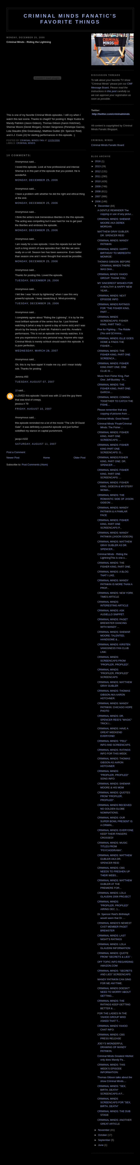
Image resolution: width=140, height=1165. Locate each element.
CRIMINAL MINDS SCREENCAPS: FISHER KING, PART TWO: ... (112, 320)
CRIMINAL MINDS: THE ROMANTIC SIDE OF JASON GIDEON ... (115, 499)
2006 (98, 201)
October (103, 1135)
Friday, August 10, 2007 (33, 408)
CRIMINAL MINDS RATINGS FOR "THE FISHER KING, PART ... (113, 308)
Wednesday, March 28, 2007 (36, 350)
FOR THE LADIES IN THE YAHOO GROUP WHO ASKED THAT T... (112, 1017)
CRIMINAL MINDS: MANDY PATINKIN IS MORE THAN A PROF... (114, 584)
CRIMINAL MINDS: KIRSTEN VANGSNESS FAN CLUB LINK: (113, 648)
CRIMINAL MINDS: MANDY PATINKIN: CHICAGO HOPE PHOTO (114, 707)
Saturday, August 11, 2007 (35, 443)
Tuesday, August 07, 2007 (35, 381)
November (104, 1130)
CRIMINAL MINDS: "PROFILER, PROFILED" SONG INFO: (112, 775)
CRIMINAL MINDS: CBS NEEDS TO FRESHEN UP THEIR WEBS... (113, 871)
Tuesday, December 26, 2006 (37, 280)
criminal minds (26, 143)
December (104, 205)
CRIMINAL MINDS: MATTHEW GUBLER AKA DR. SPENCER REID (114, 859)
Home (46, 457)
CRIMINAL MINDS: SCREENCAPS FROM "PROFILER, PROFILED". (113, 661)
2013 (98, 166)
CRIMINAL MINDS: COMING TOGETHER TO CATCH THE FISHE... (115, 401)
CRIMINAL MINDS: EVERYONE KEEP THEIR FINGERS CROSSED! (115, 834)
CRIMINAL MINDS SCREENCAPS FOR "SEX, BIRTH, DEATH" (114, 1102)
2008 (98, 191)
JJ (16, 390)
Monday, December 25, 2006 (36, 180)
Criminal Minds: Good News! (113, 418)
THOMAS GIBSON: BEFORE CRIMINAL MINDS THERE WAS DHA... (113, 265)
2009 (98, 186)
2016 (98, 161)
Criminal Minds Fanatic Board (107, 145)
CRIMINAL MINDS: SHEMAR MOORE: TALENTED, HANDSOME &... (113, 635)
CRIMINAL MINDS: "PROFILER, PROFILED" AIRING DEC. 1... (112, 905)
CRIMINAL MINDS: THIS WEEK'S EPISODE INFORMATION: (111, 1068)
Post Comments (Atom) (35, 464)
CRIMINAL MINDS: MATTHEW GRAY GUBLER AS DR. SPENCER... (114, 545)
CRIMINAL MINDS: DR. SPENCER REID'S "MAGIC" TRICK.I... (114, 719)
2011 (98, 176)
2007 (98, 196)
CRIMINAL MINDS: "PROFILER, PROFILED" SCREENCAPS (112, 673)
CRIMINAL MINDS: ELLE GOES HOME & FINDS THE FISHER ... (115, 342)
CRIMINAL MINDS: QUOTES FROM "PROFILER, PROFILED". (113, 796)
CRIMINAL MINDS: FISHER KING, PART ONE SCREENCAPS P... (113, 524)
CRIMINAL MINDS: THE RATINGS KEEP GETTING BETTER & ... (113, 1004)
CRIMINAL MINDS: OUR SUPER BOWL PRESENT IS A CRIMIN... (114, 821)
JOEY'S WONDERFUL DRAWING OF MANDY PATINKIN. (111, 1047)
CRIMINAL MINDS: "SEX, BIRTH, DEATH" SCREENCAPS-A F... (111, 1090)
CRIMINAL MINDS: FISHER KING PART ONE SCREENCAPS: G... (113, 448)
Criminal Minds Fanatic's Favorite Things (70, 19)
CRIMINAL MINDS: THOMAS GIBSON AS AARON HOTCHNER (113, 762)
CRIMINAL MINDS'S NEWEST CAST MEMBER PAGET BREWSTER (114, 927)
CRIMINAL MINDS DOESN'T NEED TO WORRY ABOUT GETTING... (114, 992)
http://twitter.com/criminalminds (111, 114)
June (101, 1145)
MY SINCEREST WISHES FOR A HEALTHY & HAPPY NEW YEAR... (115, 287)
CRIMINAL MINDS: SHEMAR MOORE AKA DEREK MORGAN (113, 223)
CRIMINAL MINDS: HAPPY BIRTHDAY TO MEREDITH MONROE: (114, 253)
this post (112, 91)
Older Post (79, 457)
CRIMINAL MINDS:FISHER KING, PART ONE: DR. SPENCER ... (112, 461)
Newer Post (13, 457)
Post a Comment (16, 452)
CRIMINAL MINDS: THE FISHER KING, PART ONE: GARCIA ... (114, 388)
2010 (98, 181)
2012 (98, 171)
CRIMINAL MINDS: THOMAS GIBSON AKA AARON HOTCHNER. (113, 694)
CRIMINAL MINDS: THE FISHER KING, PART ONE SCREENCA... (113, 354)
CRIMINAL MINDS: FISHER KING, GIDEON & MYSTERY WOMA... (115, 486)
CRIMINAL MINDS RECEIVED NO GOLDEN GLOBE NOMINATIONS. (114, 809)
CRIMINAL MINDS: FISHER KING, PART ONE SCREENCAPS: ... (113, 436)
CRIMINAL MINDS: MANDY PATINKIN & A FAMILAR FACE (112, 511)
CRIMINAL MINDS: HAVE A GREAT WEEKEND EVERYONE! (112, 732)
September (104, 1140)
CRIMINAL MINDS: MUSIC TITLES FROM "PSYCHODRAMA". (112, 846)
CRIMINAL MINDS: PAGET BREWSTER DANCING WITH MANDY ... (112, 623)
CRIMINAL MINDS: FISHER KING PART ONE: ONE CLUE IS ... (113, 367)
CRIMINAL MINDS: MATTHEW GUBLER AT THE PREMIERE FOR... (114, 884)
